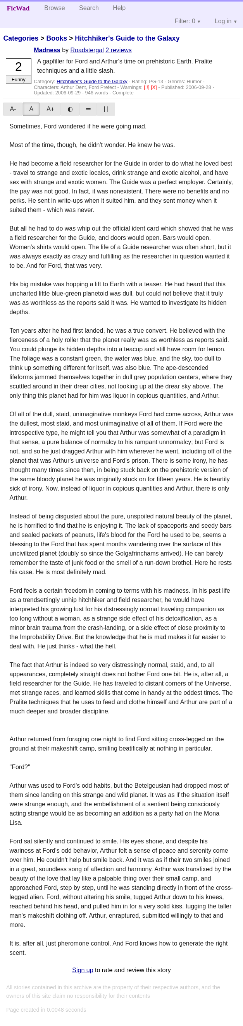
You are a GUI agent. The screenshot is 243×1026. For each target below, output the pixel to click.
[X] (154, 87)
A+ (50, 109)
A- (13, 109)
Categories (20, 38)
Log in (223, 21)
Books (56, 38)
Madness (47, 50)
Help (119, 8)
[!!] (147, 87)
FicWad (18, 8)
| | (106, 109)
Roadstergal (87, 50)
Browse (54, 8)
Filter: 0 (185, 21)
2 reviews (118, 50)
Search (89, 8)
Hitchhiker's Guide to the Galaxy (127, 38)
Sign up (82, 970)
